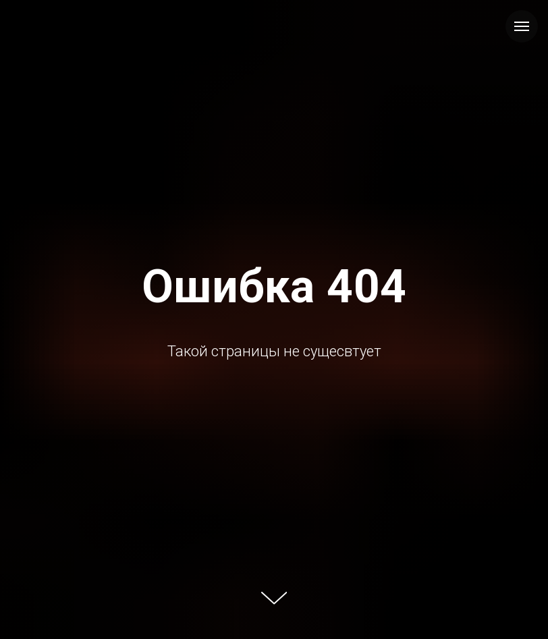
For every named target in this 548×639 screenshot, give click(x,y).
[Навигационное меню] (521, 26)
